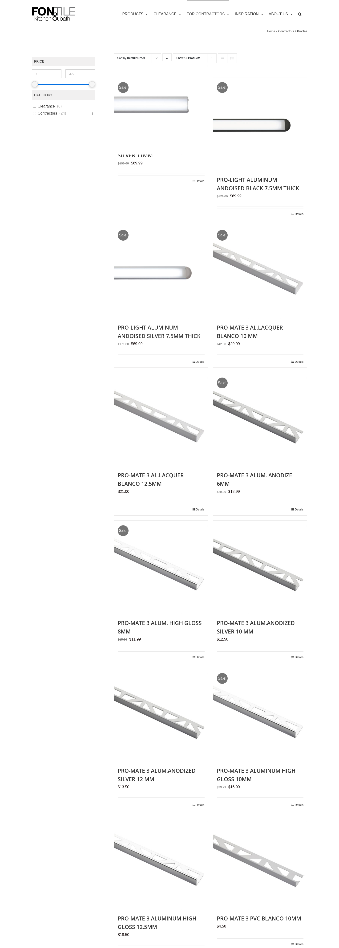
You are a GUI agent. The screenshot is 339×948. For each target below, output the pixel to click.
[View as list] (232, 58)
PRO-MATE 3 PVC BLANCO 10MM (259, 918)
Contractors (47, 113)
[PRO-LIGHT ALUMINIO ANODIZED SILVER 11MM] (161, 107)
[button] (300, 14)
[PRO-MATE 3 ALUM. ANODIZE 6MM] (260, 419)
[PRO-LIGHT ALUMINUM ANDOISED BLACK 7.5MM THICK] (260, 124)
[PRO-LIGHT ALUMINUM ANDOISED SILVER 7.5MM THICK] (161, 272)
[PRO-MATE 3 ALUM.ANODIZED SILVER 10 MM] (260, 567)
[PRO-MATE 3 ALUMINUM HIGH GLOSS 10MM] (260, 715)
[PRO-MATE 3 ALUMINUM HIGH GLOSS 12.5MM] (161, 863)
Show (188, 58)
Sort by (131, 58)
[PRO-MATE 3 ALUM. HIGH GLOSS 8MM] (161, 567)
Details (200, 181)
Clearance (46, 106)
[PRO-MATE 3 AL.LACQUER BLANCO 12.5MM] (161, 419)
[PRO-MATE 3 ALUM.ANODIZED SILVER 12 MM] (161, 715)
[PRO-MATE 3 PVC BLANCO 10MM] (260, 863)
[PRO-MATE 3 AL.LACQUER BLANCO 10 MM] (260, 272)
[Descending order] (167, 58)
